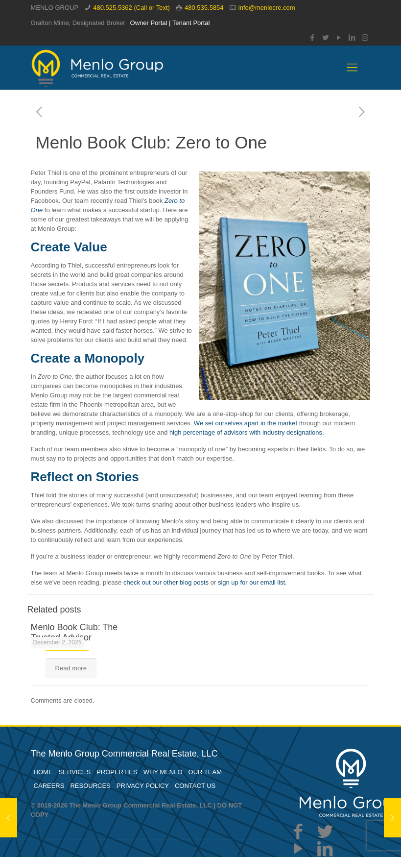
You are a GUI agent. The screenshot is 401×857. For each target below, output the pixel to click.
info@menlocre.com (266, 7)
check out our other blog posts (166, 582)
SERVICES (75, 772)
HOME (43, 772)
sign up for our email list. (252, 582)
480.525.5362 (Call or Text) (131, 7)
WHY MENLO (163, 772)
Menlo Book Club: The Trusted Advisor (74, 632)
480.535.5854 (204, 7)
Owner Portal (148, 22)
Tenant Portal (191, 22)
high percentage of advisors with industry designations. (246, 432)
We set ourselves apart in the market (245, 423)
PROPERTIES (117, 772)
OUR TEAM (205, 772)
